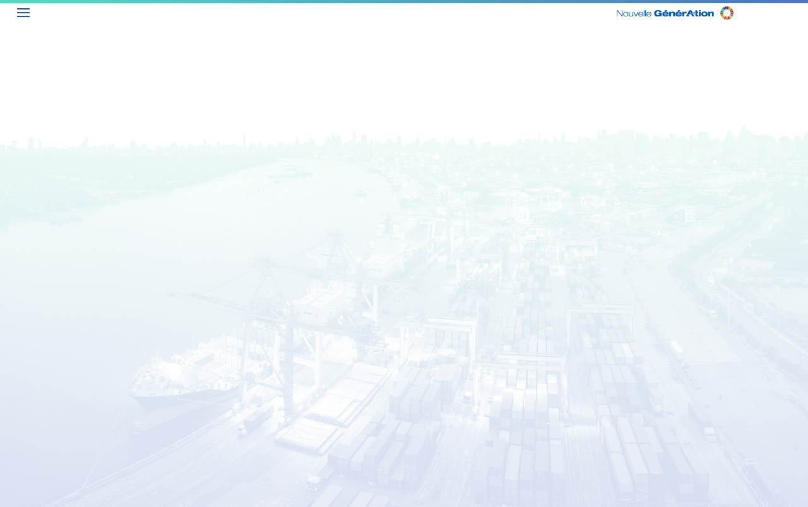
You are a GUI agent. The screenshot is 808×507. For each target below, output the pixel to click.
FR (798, 10)
